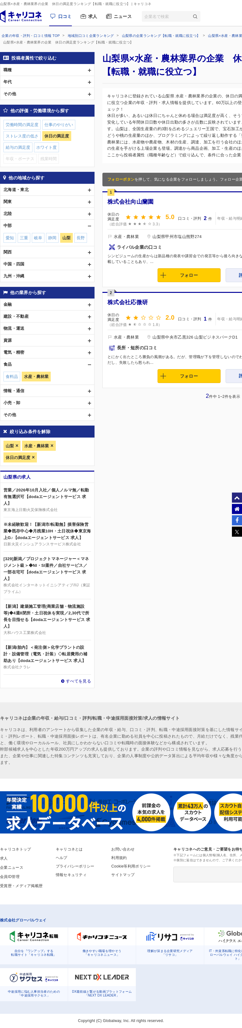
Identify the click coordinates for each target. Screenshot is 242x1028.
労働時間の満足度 (22, 124)
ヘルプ (61, 858)
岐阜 (38, 237)
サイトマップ (123, 875)
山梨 (10, 446)
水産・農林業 (36, 446)
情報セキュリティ (71, 875)
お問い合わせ (123, 849)
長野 (81, 237)
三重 (24, 237)
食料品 (12, 376)
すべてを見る (78, 681)
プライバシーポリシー (75, 866)
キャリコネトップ (15, 849)
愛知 (10, 237)
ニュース (123, 16)
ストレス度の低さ (22, 136)
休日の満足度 (18, 457)
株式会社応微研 (127, 302)
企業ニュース (11, 867)
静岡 (52, 237)
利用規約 (119, 858)
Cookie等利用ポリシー (131, 866)
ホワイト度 (46, 147)
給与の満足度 (18, 147)
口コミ (65, 16)
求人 (92, 16)
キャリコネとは (69, 849)
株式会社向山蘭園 (130, 202)
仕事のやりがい (58, 124)
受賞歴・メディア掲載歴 (21, 886)
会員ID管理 (10, 876)
